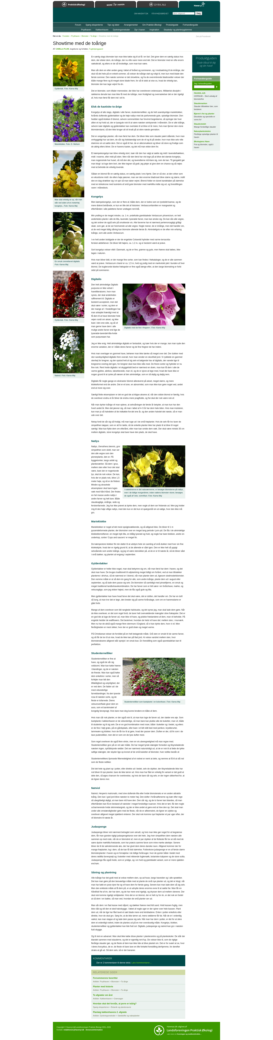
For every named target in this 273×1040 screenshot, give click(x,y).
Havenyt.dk (199, 4)
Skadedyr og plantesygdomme (178, 30)
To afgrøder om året (102, 995)
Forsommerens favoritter (105, 978)
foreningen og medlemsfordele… (189, 1034)
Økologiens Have (201, 141)
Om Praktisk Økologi (151, 25)
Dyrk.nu (157, 4)
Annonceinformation (94, 1030)
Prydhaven (86, 30)
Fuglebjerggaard (96, 49)
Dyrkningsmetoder (121, 30)
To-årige (93, 36)
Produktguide (172, 25)
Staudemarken (200, 103)
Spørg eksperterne (94, 25)
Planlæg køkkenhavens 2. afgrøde (110, 1012)
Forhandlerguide (190, 25)
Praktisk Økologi (73, 4)
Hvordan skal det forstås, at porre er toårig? (114, 1003)
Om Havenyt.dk (141, 14)
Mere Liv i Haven (115, 4)
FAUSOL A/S (199, 93)
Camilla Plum (62, 49)
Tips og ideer (113, 25)
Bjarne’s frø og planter (204, 114)
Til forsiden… (68, 16)
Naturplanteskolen (202, 131)
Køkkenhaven (102, 30)
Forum (78, 25)
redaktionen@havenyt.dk (73, 1030)
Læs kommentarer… (141, 963)
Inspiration (154, 30)
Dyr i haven (139, 30)
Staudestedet (200, 124)
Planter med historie (103, 986)
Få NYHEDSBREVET (160, 14)
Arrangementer (131, 25)
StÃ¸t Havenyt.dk (212, 15)
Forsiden (66, 36)
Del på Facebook (203, 36)
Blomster (85, 36)
